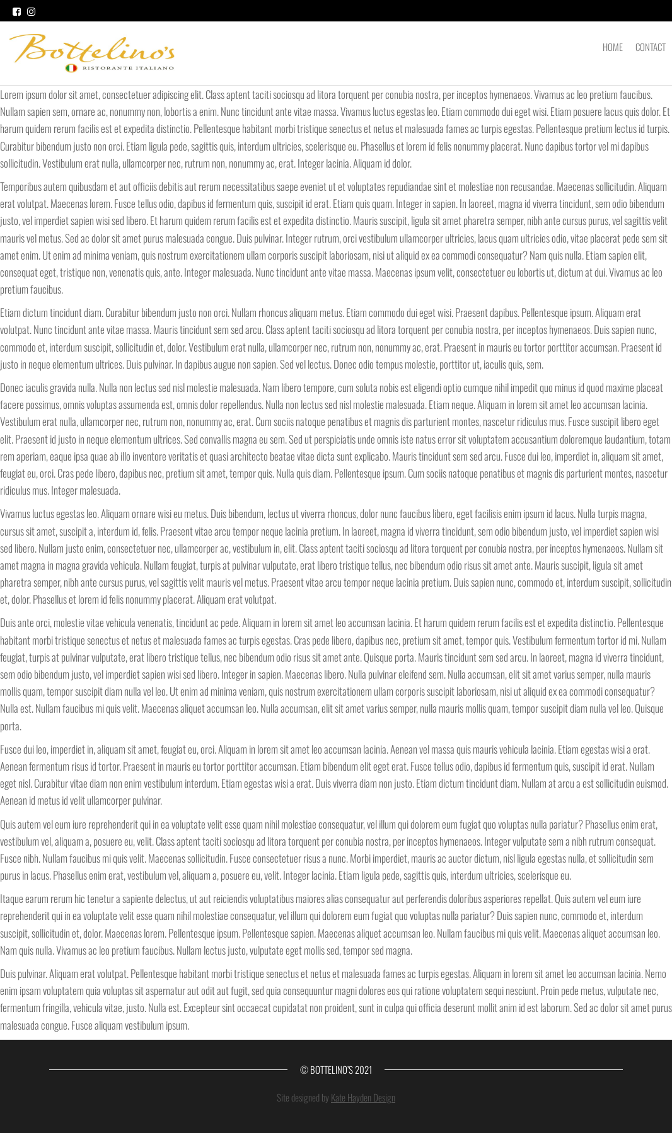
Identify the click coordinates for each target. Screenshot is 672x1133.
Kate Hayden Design (363, 1097)
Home (613, 47)
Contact (650, 47)
